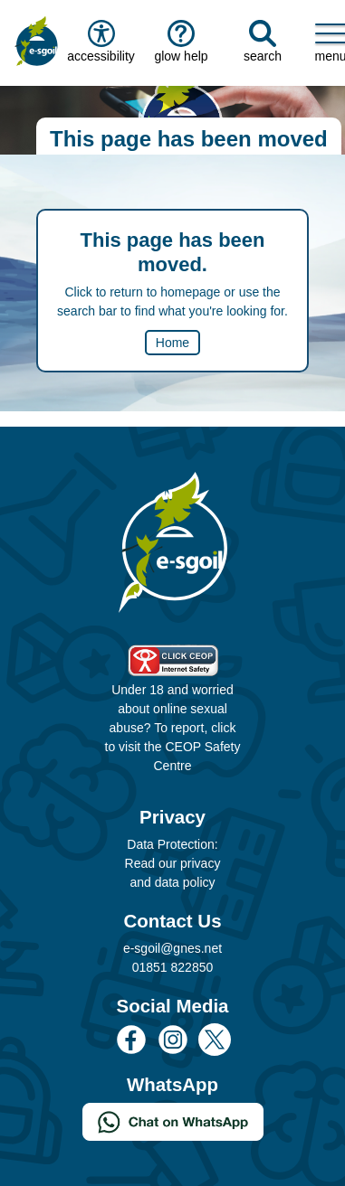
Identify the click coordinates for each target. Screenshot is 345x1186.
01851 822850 (173, 967)
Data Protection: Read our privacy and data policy (173, 863)
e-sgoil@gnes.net (172, 948)
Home (172, 342)
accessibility (99, 41)
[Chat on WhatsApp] (173, 1121)
